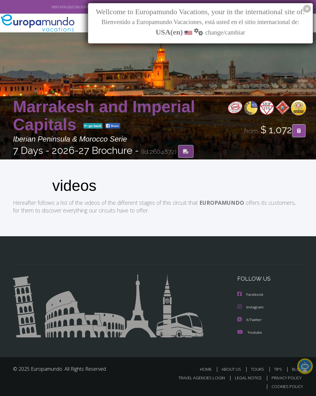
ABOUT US (233, 368)
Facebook (250, 294)
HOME (208, 368)
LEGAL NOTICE (245, 376)
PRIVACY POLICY (284, 376)
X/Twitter (249, 318)
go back (93, 126)
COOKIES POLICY (286, 385)
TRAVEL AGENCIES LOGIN (197, 376)
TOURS (259, 368)
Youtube (249, 331)
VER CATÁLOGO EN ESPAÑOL (58, 7)
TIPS (278, 368)
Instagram (250, 306)
